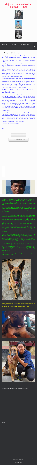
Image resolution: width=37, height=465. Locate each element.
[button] (35, 46)
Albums (23, 47)
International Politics (25, 44)
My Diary (14, 44)
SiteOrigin (17, 462)
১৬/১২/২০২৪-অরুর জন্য (18, 135)
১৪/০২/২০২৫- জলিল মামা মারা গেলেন (18, 140)
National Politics (5, 47)
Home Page (4, 44)
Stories (15, 47)
